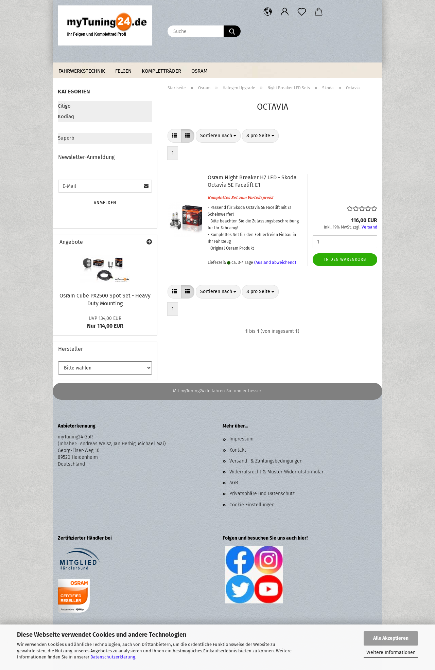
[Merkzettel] (301, 12)
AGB (233, 483)
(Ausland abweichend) (275, 262)
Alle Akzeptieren (390, 638)
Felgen (123, 71)
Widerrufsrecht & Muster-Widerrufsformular (276, 472)
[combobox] (218, 136)
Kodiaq (66, 116)
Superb (66, 138)
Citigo (64, 106)
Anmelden (105, 202)
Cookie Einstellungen (252, 505)
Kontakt (237, 450)
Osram (199, 71)
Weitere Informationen (391, 652)
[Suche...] (232, 31)
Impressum (241, 439)
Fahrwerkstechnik (81, 71)
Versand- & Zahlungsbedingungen (265, 461)
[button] (267, 12)
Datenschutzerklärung (112, 656)
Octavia (66, 127)
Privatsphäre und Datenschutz (262, 493)
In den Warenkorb (345, 259)
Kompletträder (161, 71)
